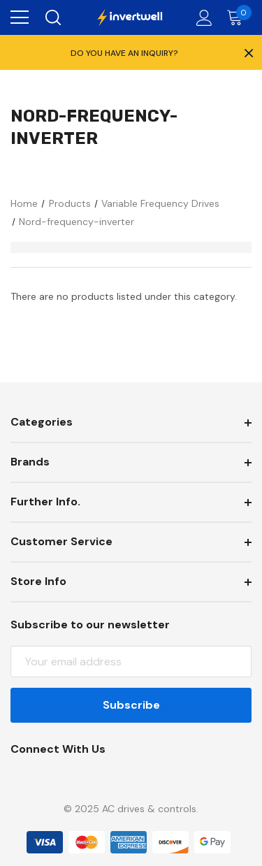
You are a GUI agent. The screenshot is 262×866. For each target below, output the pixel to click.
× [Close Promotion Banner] (247, 52)
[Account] (201, 18)
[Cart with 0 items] (238, 17)
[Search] (52, 17)
